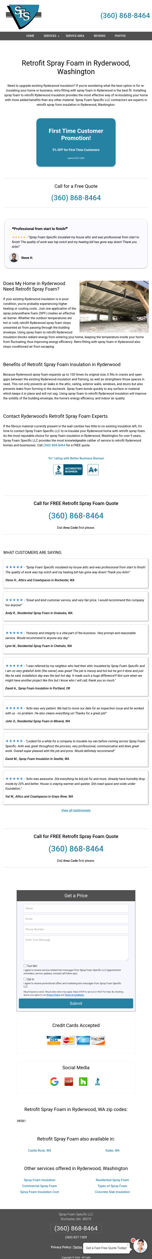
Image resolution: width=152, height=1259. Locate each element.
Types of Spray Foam (112, 1174)
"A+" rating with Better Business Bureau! (76, 447)
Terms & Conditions (74, 983)
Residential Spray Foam (112, 1168)
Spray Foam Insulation (39, 1168)
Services (52, 37)
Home (30, 35)
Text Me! (32, 954)
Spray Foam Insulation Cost (39, 1180)
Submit (76, 991)
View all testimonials (76, 799)
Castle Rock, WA (39, 1139)
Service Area (75, 35)
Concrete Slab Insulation (112, 1180)
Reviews (99, 35)
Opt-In (30, 967)
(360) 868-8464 (125, 15)
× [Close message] (128, 1244)
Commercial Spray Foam (39, 1174)
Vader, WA (112, 1139)
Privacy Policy (53, 983)
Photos (120, 35)
